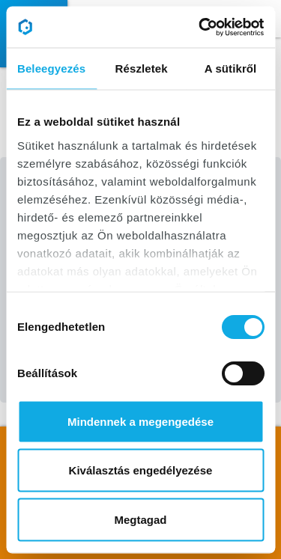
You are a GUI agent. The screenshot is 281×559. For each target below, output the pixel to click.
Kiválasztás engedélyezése (141, 470)
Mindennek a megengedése (140, 421)
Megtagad (140, 519)
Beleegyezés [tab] (51, 68)
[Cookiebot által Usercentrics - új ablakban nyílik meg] (200, 27)
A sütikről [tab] (231, 68)
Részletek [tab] (141, 68)
